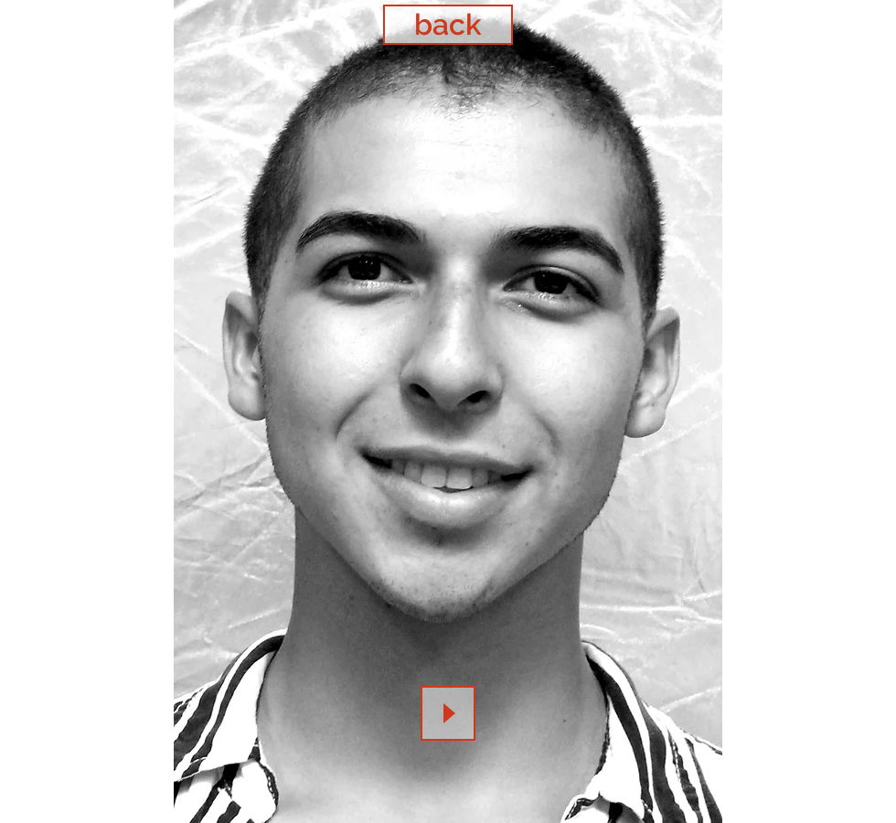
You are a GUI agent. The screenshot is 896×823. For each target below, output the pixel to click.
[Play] (448, 713)
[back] (448, 25)
